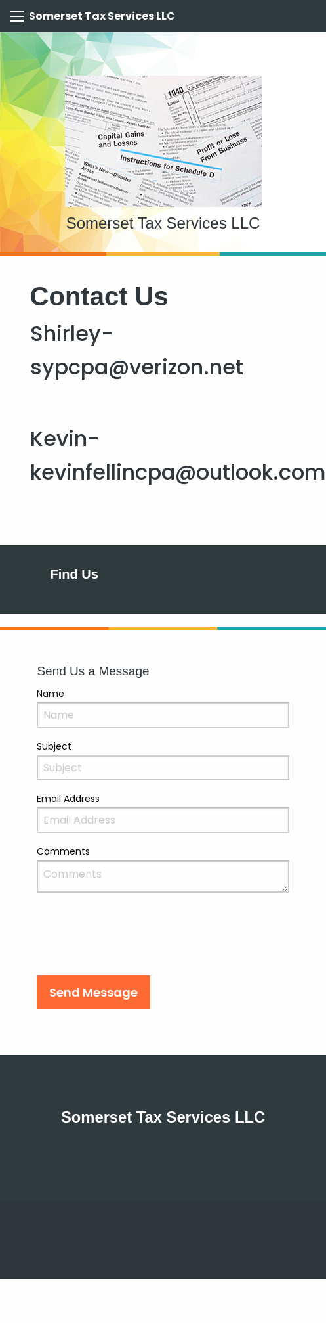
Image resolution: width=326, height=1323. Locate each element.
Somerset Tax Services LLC (102, 16)
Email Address (68, 798)
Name (50, 693)
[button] (93, 992)
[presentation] (136, 939)
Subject (54, 746)
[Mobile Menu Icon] (17, 16)
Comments (63, 851)
